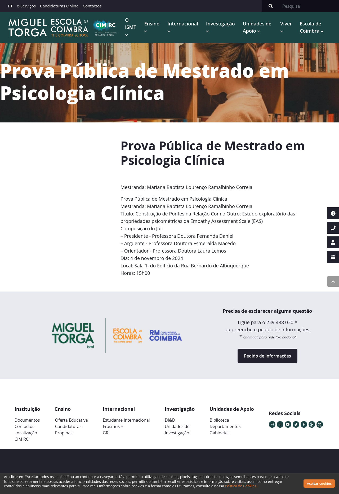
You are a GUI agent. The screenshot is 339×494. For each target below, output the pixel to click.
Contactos (92, 5)
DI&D (170, 420)
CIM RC (22, 439)
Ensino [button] (151, 23)
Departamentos (225, 426)
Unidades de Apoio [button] (257, 27)
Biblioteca (219, 420)
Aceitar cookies (319, 483)
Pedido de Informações (267, 356)
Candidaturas (68, 426)
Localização (26, 433)
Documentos (27, 420)
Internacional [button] (182, 23)
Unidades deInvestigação (177, 430)
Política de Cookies (240, 485)
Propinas (64, 433)
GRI (106, 433)
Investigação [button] (220, 23)
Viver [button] (286, 23)
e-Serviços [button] (26, 5)
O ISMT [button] (130, 23)
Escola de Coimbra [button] (310, 27)
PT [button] (10, 5)
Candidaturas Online (59, 5)
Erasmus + (113, 426)
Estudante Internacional (126, 420)
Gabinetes (220, 433)
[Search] (309, 6)
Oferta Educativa (71, 420)
